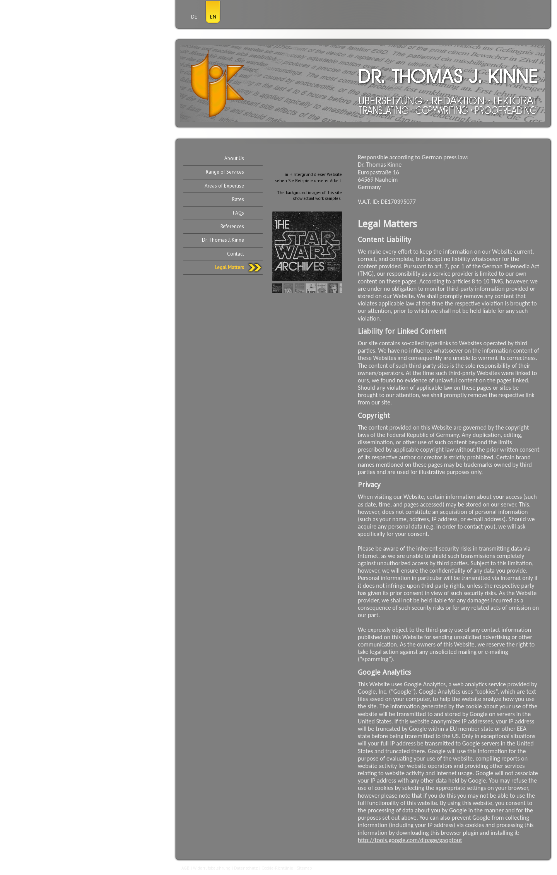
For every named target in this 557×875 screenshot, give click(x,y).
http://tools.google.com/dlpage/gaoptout (410, 840)
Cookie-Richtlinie (277, 868)
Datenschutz (246, 868)
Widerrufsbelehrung (212, 868)
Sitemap (304, 868)
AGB (185, 868)
